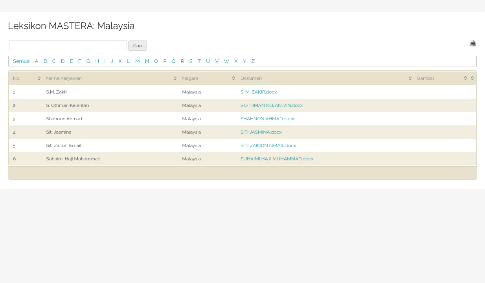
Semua (21, 61)
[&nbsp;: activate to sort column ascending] (472, 78)
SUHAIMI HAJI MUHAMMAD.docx (277, 159)
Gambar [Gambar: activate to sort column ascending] (425, 78)
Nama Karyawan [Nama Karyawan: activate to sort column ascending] (64, 78)
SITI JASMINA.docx (261, 132)
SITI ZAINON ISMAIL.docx (268, 145)
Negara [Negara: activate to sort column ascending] (190, 78)
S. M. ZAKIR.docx (259, 92)
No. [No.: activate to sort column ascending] (16, 78)
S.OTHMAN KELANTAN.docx (272, 105)
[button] (137, 45)
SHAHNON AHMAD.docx (267, 118)
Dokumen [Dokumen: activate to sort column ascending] (251, 78)
